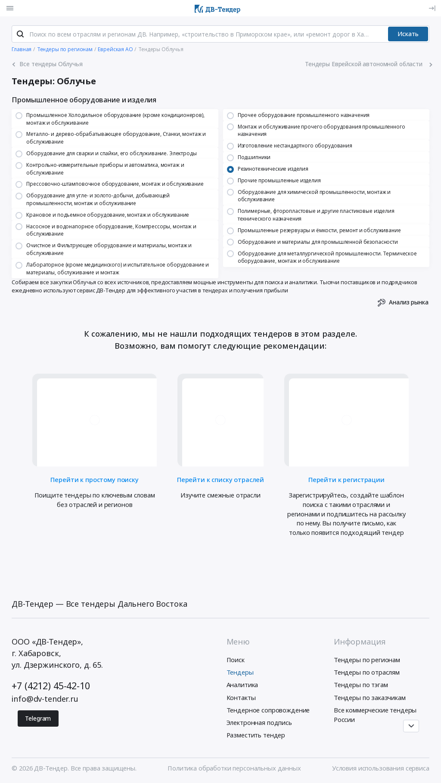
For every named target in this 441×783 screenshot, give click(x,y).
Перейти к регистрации (346, 479)
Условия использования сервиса (380, 768)
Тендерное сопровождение (268, 710)
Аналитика (242, 684)
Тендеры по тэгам (361, 684)
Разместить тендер (256, 735)
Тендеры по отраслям (367, 672)
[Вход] (432, 8)
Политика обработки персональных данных (234, 768)
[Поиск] (20, 34)
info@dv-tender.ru (45, 699)
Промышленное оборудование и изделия (84, 100)
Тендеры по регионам (367, 659)
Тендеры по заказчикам (370, 697)
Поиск (236, 659)
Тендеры (240, 672)
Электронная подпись (259, 722)
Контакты (241, 697)
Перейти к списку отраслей (220, 479)
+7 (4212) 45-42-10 (51, 685)
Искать (408, 34)
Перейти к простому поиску (94, 479)
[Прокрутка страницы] (411, 726)
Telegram (38, 718)
